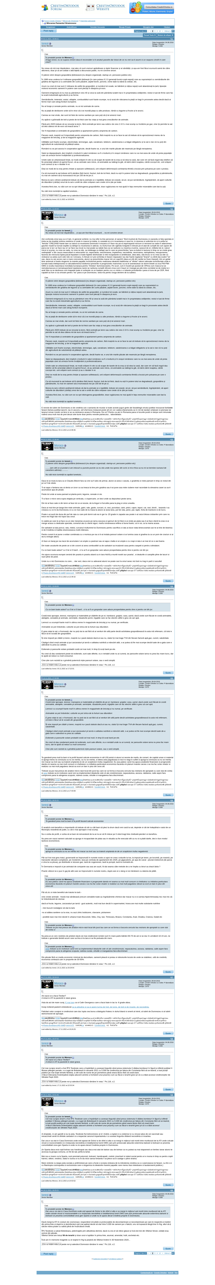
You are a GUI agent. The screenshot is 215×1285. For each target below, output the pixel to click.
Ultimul (167, 31)
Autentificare (72, 27)
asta (45, 773)
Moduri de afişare (164, 35)
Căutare (167, 27)
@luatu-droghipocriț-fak (53, 426)
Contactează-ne (146, 1273)
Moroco (58, 214)
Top (176, 1273)
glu (81, 419)
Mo (43, 419)
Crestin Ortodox (160, 1273)
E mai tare (69, 1002)
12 (160, 31)
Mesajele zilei (148, 27)
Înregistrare (50, 27)
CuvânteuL (100, 426)
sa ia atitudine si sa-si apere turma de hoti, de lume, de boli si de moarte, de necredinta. (110, 1007)
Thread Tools (149, 35)
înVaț (57, 419)
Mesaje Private (124, 27)
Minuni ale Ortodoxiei (70, 21)
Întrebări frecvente (97, 27)
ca (82, 426)
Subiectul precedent (100, 1259)
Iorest (45, 43)
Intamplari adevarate (87, 21)
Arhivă (170, 1273)
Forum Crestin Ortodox (52, 21)
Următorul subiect (115, 1259)
